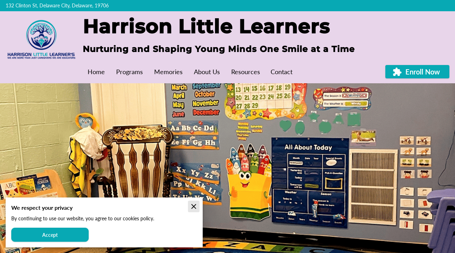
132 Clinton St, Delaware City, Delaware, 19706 (57, 5)
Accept (50, 235)
